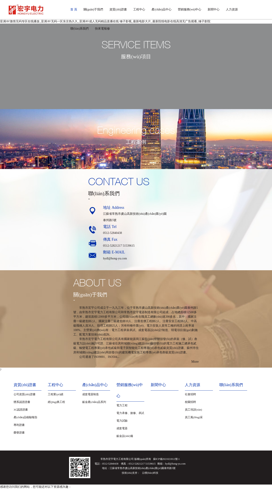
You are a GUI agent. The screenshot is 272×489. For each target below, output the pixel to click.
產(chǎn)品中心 (161, 9)
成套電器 (122, 428)
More (195, 361)
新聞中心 (214, 9)
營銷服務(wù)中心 (189, 9)
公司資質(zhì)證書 (24, 394)
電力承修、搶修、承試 (130, 413)
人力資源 (232, 9)
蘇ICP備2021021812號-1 (166, 459)
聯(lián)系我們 (79, 28)
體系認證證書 (22, 402)
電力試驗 (122, 420)
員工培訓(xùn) (193, 409)
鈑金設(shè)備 (124, 436)
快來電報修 (102, 28)
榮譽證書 (19, 432)
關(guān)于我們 (93, 9)
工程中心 (139, 9)
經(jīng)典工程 (56, 402)
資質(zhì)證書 (118, 9)
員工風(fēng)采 (194, 417)
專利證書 (19, 424)
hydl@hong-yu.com (115, 258)
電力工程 (122, 405)
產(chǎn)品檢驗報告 (25, 417)
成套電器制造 (90, 394)
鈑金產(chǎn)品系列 (94, 402)
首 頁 (73, 9)
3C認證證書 (21, 409)
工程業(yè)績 (55, 394)
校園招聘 (190, 402)
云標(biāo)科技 (150, 472)
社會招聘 (190, 394)
